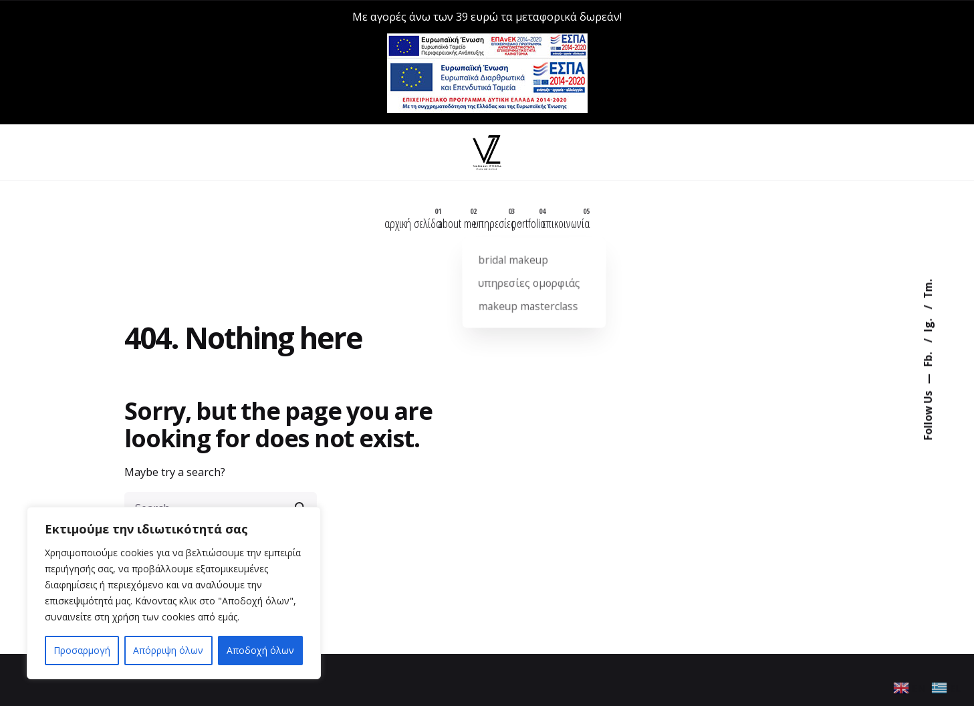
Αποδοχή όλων (260, 650)
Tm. (927, 289)
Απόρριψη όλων (168, 650)
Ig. (927, 324)
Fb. (927, 358)
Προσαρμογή (81, 650)
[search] (301, 496)
